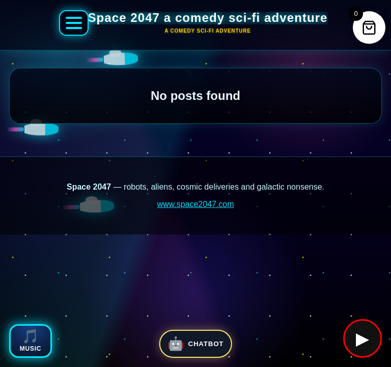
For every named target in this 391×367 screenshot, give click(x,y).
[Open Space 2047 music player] (30, 341)
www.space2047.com (195, 204)
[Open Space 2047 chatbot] (195, 344)
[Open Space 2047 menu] (74, 23)
